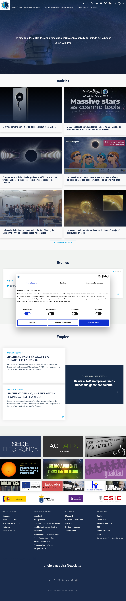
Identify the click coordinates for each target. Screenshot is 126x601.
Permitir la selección (63, 322)
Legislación (38, 516)
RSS (98, 527)
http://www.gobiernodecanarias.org (46, 498)
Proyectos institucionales (44, 538)
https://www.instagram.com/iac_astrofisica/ (92, 3)
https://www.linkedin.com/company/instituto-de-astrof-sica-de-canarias (96, 3)
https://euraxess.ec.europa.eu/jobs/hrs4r (95, 486)
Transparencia (39, 520)
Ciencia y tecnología (51, 7)
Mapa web (69, 516)
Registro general (9, 531)
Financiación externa (42, 542)
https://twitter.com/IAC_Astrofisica (83, 3)
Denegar (32, 322)
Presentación (16, 7)
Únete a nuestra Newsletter (63, 565)
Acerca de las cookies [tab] (94, 283)
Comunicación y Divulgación (86, 7)
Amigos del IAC (40, 549)
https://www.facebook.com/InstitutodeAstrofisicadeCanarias (88, 3)
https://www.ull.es (76, 498)
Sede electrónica (103, 531)
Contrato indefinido (15, 353)
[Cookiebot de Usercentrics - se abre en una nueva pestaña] (99, 276)
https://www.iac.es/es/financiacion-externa (52, 486)
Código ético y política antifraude (47, 523)
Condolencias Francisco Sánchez (110, 538)
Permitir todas (93, 322)
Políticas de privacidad (74, 520)
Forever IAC (38, 531)
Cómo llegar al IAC (10, 520)
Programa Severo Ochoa (43, 545)
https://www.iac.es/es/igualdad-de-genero (105, 469)
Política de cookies (72, 527)
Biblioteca (6, 527)
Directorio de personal (11, 523)
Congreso (10, 280)
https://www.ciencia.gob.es (14, 499)
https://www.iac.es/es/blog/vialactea (110, 3)
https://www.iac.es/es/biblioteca (10, 486)
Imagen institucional (104, 523)
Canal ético (101, 534)
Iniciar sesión (119, 3)
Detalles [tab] (63, 283)
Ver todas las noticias (63, 243)
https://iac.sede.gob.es (20, 446)
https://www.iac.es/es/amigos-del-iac (20, 469)
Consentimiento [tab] (31, 283)
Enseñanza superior (67, 7)
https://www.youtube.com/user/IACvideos (101, 3)
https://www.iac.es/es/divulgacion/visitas (73, 486)
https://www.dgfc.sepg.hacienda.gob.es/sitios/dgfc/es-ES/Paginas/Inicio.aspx (31, 486)
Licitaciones (101, 520)
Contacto (6, 516)
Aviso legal (69, 523)
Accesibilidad (70, 531)
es (115, 3)
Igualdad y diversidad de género (46, 527)
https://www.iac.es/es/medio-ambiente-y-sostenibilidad (63, 469)
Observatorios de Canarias (32, 7)
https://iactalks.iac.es (63, 446)
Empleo (100, 516)
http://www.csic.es (109, 499)
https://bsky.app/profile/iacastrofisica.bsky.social (105, 3)
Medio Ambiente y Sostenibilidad (46, 534)
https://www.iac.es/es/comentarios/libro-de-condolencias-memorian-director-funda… (116, 486)
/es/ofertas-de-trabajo (117, 392)
